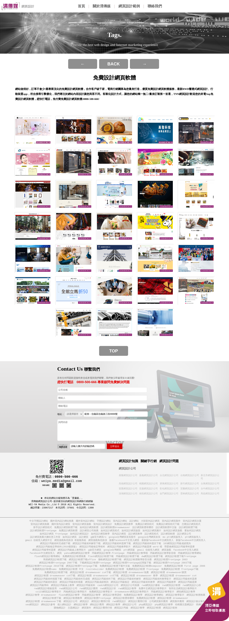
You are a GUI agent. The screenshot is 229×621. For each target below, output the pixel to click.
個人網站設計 (64, 610)
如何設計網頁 (70, 539)
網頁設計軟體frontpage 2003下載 (173, 566)
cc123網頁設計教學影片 (48, 597)
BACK (113, 63)
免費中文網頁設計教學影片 (153, 593)
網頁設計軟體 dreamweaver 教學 (139, 580)
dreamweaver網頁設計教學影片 (132, 597)
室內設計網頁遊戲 (81, 525)
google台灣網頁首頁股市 (122, 539)
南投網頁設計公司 (148, 494)
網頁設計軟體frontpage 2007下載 (58, 566)
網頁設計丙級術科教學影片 (157, 583)
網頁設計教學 (138, 614)
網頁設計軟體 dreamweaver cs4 (178, 580)
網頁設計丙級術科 (86, 590)
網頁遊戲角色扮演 (97, 542)
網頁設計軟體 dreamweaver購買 (168, 576)
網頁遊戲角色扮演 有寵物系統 (70, 542)
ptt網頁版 (129, 552)
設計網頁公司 (184, 536)
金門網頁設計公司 (169, 494)
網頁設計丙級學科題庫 (44, 552)
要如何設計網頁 (192, 532)
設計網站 (134, 522)
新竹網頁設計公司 (189, 484)
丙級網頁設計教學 (91, 600)
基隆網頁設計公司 (128, 475)
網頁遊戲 (166, 552)
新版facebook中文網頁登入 (191, 542)
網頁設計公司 (127, 468)
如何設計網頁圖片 (152, 532)
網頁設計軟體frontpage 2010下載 (45, 569)
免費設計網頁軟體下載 (65, 529)
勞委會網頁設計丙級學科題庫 (179, 549)
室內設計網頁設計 (102, 525)
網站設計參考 (48, 610)
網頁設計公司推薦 (130, 590)
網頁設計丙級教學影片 (119, 549)
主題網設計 (73, 614)
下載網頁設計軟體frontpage (95, 566)
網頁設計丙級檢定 (120, 586)
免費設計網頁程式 (144, 525)
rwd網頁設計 (119, 607)
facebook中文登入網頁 (185, 552)
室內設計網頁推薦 (40, 525)
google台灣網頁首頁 (149, 539)
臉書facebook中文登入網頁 (124, 542)
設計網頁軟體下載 (188, 529)
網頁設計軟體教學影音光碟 (138, 563)
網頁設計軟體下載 (52, 603)
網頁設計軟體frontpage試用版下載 (132, 566)
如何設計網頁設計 (79, 536)
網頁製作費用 (177, 607)
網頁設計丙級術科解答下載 (87, 546)
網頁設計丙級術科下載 (103, 583)
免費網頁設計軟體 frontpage (142, 573)
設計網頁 (83, 539)
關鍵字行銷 (149, 461)
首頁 (81, 6)
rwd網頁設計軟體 (171, 590)
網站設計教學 (81, 610)
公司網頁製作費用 (158, 607)
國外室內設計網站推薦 (62, 522)
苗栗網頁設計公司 (128, 489)
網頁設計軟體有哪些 (123, 603)
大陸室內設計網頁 (150, 522)
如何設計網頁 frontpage (54, 536)
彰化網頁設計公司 (169, 489)
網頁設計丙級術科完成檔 (77, 583)
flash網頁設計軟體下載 (101, 559)
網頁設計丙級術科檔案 (71, 586)
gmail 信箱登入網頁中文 (38, 542)
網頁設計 (84, 607)
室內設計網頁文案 (192, 522)
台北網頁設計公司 (169, 475)
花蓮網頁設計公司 (148, 489)
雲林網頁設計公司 (189, 494)
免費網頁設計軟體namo (44, 573)
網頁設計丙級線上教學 (62, 590)
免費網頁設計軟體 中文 (71, 573)
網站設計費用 (97, 610)
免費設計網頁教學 (123, 525)
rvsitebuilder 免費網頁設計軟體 (105, 573)
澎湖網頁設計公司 (128, 494)
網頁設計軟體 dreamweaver (172, 603)
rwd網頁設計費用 (89, 593)
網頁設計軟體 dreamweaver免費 (131, 576)
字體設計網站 (104, 522)
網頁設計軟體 (154, 614)
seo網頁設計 (32, 610)
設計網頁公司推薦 (89, 532)
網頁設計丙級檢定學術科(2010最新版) (56, 549)
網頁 (59, 556)
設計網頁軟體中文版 (166, 529)
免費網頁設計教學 (133, 600)
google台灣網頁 (112, 552)
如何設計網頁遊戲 (173, 532)
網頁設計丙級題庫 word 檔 (147, 549)
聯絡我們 (155, 6)
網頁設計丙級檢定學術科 (92, 549)
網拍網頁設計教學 (186, 597)
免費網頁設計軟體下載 (56, 576)
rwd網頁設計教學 (127, 593)
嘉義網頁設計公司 (148, 475)
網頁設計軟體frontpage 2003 (170, 563)
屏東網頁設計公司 (169, 484)
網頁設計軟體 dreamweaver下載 (43, 607)
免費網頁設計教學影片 (100, 597)
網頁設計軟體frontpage (97, 603)
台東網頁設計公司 (210, 484)
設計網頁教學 (135, 536)
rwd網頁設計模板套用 (45, 593)
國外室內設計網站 (85, 522)
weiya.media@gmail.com (61, 481)
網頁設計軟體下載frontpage (180, 559)
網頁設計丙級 (121, 614)
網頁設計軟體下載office (82, 563)
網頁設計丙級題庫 (187, 586)
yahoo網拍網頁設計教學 (77, 556)
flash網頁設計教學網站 (47, 559)
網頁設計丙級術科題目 (45, 586)
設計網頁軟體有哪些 (142, 529)
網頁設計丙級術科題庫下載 (117, 546)
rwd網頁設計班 (108, 593)
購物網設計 (59, 614)
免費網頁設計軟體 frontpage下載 (179, 573)
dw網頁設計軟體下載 (152, 559)
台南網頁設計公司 (189, 475)
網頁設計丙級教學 (166, 586)
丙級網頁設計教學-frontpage (108, 556)
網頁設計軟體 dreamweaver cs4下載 (90, 576)
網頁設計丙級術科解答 (129, 583)
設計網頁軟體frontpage (43, 532)
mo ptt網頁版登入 (173, 539)
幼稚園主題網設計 (184, 610)
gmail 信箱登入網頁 (148, 552)
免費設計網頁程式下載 (167, 525)
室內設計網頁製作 (171, 522)
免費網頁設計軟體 (146, 603)
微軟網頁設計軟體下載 (109, 563)
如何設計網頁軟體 (89, 529)
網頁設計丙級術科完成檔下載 (55, 546)
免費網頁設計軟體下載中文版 (115, 569)
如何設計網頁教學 (100, 536)
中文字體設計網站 (38, 522)
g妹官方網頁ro (98, 539)
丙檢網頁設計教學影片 (75, 597)
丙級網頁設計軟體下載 (127, 559)
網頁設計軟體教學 (73, 603)
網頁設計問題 (169, 461)
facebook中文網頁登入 (42, 556)
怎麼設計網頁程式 (191, 525)
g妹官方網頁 (94, 552)
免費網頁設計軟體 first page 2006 (184, 569)
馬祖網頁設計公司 (210, 494)
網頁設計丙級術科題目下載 (147, 546)
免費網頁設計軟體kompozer (147, 569)
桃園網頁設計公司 (148, 484)
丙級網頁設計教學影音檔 (163, 556)
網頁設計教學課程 (112, 600)
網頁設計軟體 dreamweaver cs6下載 (55, 580)
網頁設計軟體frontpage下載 (81, 569)
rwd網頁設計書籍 (151, 590)
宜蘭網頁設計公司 (189, 489)
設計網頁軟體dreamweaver (115, 529)
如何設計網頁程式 (110, 532)
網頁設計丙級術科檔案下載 (48, 583)
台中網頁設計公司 (210, 489)
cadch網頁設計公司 (108, 590)
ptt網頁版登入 (193, 539)
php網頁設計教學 (164, 610)
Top (113, 350)
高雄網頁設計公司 (128, 484)
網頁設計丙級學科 (39, 590)
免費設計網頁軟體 (68, 532)
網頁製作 (86, 614)
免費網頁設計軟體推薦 (74, 559)
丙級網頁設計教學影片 (162, 597)
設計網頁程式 (152, 536)
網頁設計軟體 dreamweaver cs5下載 (98, 580)
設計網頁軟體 (168, 536)
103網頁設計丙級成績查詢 (177, 546)
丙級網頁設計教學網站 (189, 556)
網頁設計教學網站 (154, 600)
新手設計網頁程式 (42, 529)
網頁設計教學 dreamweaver (41, 600)
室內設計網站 (120, 522)
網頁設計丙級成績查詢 (96, 586)
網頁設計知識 (128, 461)
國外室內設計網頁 (61, 525)
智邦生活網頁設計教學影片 (183, 593)
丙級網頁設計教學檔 (137, 556)
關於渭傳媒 (102, 6)
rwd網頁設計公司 (68, 593)
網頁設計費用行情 (100, 607)
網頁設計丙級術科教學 (143, 586)
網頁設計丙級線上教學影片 (72, 552)
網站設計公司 (130, 610)
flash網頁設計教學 (69, 600)
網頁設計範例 (129, 6)
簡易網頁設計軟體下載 (55, 563)
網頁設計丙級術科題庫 (185, 583)
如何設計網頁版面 (131, 532)
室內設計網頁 (119, 536)
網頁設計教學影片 (175, 600)
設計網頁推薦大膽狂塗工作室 (45, 539)
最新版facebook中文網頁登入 (158, 542)
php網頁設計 (145, 610)
